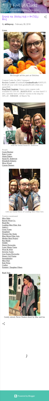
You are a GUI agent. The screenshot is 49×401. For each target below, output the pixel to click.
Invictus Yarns (8, 252)
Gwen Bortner (7, 152)
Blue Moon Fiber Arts (10, 236)
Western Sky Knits (9, 234)
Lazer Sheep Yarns (9, 247)
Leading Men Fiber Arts (11, 225)
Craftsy (5, 265)
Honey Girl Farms (9, 256)
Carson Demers (8, 165)
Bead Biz (5, 223)
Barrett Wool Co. (9, 221)
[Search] (45, 5)
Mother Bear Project (10, 238)
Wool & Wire (7, 250)
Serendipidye (7, 258)
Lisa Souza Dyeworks (10, 254)
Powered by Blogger (24, 396)
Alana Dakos (7, 156)
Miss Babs (6, 218)
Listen (4, 30)
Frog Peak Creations (10, 89)
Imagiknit (6, 232)
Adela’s (5, 227)
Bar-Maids (6, 241)
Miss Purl (6, 261)
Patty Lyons (6, 154)
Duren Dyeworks (9, 245)
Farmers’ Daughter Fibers (12, 267)
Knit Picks (6, 263)
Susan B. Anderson (9, 159)
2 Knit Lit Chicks (23, 5)
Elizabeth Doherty (9, 161)
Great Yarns (7, 229)
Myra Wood (7, 163)
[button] (45, 17)
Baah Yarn (6, 273)
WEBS (5, 243)
